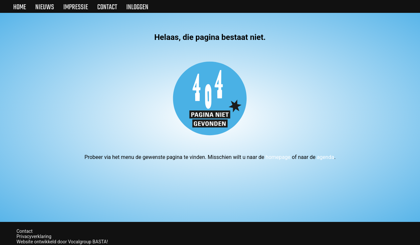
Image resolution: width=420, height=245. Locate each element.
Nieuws (44, 7)
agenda (325, 157)
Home (19, 7)
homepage (278, 157)
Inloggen (137, 7)
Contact (107, 7)
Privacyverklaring (33, 236)
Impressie (75, 7)
